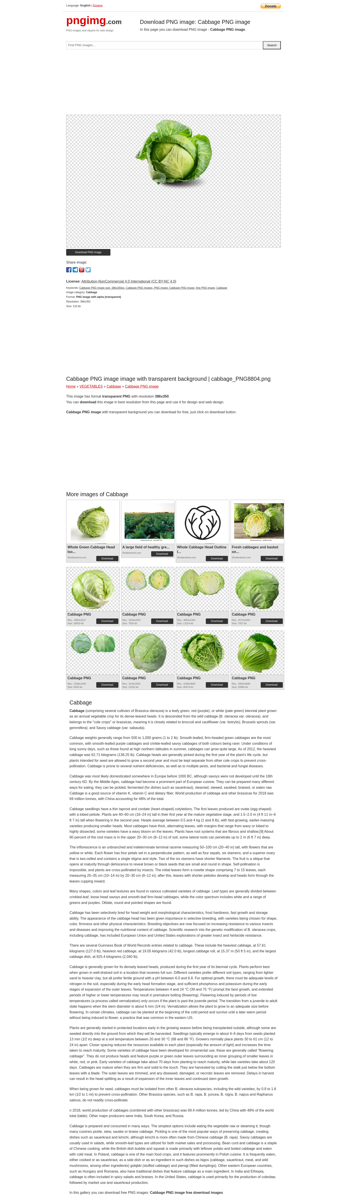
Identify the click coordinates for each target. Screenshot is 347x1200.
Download (107, 558)
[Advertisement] (173, 84)
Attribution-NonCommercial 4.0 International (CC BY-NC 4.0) (128, 281)
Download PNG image (88, 252)
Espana (97, 5)
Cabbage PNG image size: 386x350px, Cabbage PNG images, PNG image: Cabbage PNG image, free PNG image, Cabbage (153, 287)
